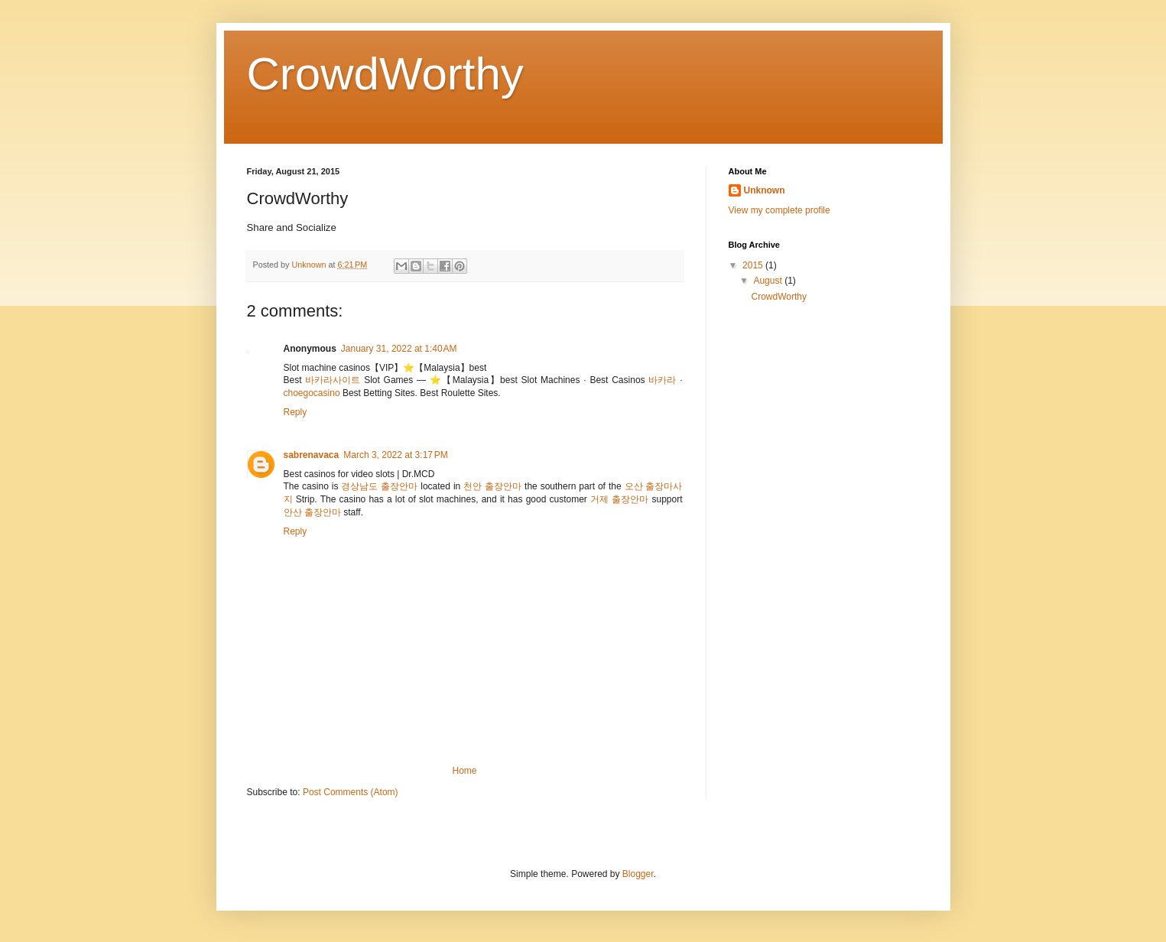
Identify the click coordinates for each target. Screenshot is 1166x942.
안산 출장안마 (312, 512)
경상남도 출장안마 (379, 486)
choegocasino (312, 393)
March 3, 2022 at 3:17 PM (395, 455)
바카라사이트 (332, 380)
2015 (753, 265)
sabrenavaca (311, 455)
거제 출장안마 (619, 499)
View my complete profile (779, 210)
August (768, 280)
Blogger (638, 874)
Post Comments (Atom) (350, 792)
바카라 (662, 380)
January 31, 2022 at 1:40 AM (399, 348)
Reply (295, 412)
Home (464, 770)
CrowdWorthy (385, 73)
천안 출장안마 (492, 486)
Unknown (764, 190)
